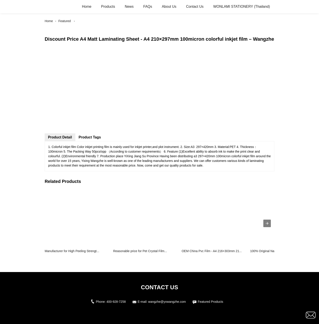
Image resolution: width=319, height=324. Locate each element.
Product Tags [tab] (90, 137)
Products (108, 6)
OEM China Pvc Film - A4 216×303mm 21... (212, 251)
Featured (64, 21)
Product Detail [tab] (60, 137)
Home (86, 6)
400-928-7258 (116, 301)
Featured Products (210, 301)
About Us (169, 6)
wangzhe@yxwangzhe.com (167, 301)
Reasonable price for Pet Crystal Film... (140, 251)
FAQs (147, 6)
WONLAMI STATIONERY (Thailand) (241, 6)
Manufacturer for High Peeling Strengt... (72, 251)
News (129, 6)
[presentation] (267, 223)
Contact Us (194, 6)
